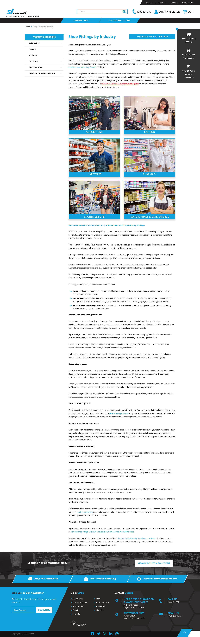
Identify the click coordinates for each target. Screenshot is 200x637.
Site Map (100, 610)
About (149, 2)
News (174, 2)
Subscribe (44, 610)
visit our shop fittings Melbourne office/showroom (91, 532)
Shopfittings (78, 598)
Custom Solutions (80, 602)
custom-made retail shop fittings (82, 67)
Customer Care (102, 602)
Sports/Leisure (46, 67)
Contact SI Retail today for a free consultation (137, 538)
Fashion (46, 49)
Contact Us (188, 2)
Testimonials (78, 606)
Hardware (46, 55)
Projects (162, 2)
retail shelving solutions (119, 413)
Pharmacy (46, 61)
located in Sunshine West (123, 532)
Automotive (46, 43)
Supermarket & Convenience (46, 74)
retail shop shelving (85, 512)
